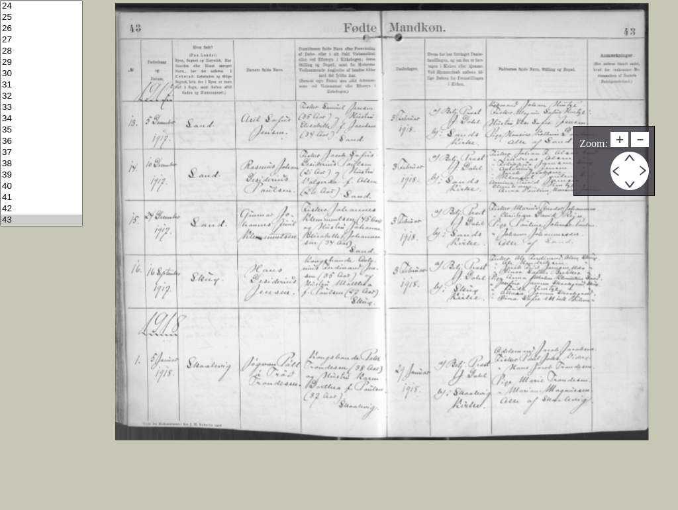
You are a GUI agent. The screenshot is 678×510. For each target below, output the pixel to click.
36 (41, 141)
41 (41, 197)
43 (41, 220)
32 (41, 96)
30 (41, 73)
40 (41, 186)
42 (41, 209)
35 (41, 130)
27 (41, 40)
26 (41, 28)
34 (41, 119)
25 (41, 17)
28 (41, 51)
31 (41, 85)
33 (41, 107)
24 (41, 6)
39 (41, 175)
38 (41, 164)
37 (41, 152)
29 (41, 62)
